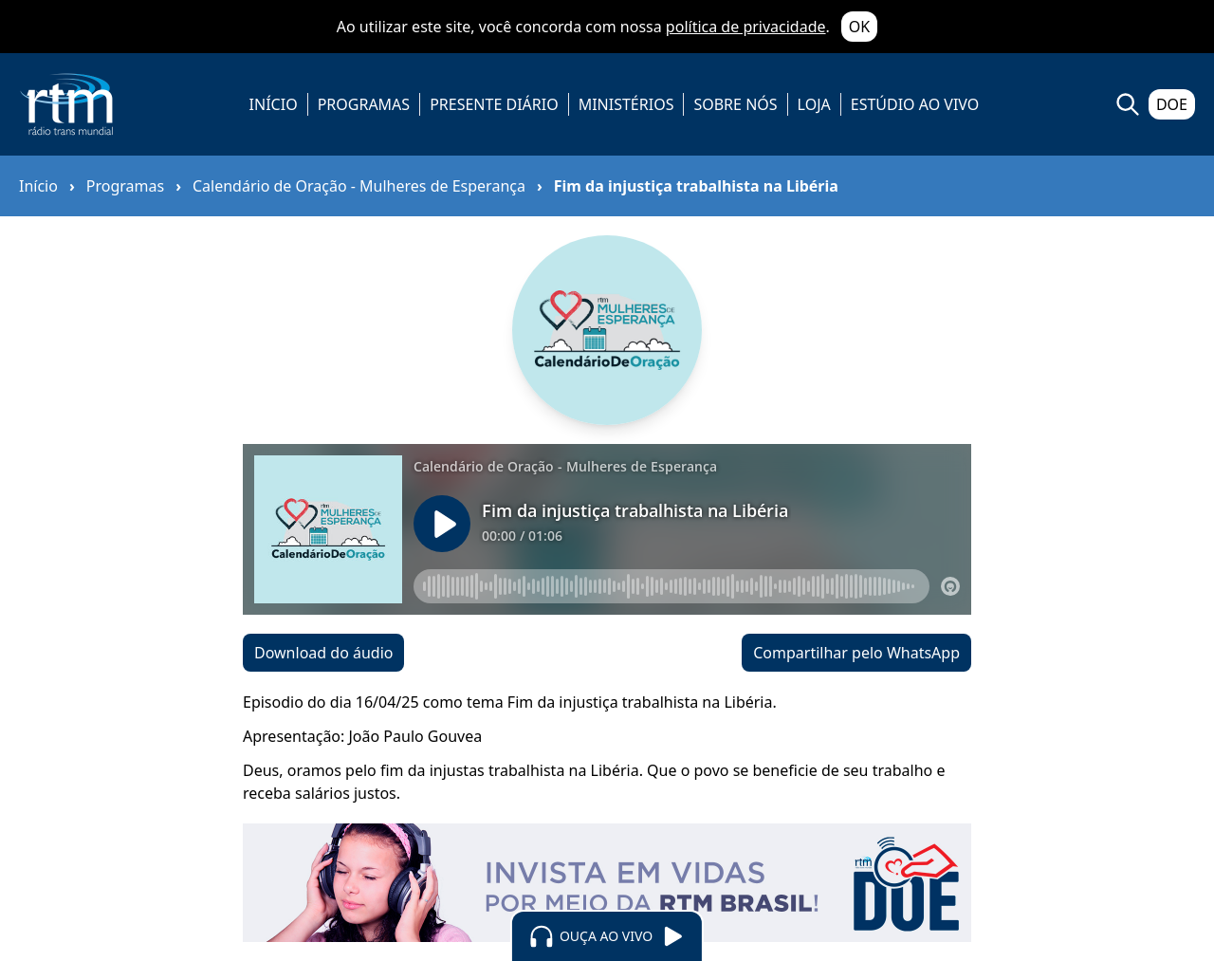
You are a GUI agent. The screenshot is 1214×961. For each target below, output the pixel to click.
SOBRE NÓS (735, 104)
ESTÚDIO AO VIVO (915, 104)
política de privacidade (746, 26)
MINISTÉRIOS (626, 104)
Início (38, 186)
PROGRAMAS (364, 104)
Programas (125, 186)
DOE (1171, 104)
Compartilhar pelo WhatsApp (856, 652)
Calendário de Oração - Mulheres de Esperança (359, 186)
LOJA (814, 104)
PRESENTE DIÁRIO (494, 104)
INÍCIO (273, 104)
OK (859, 26)
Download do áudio (323, 652)
